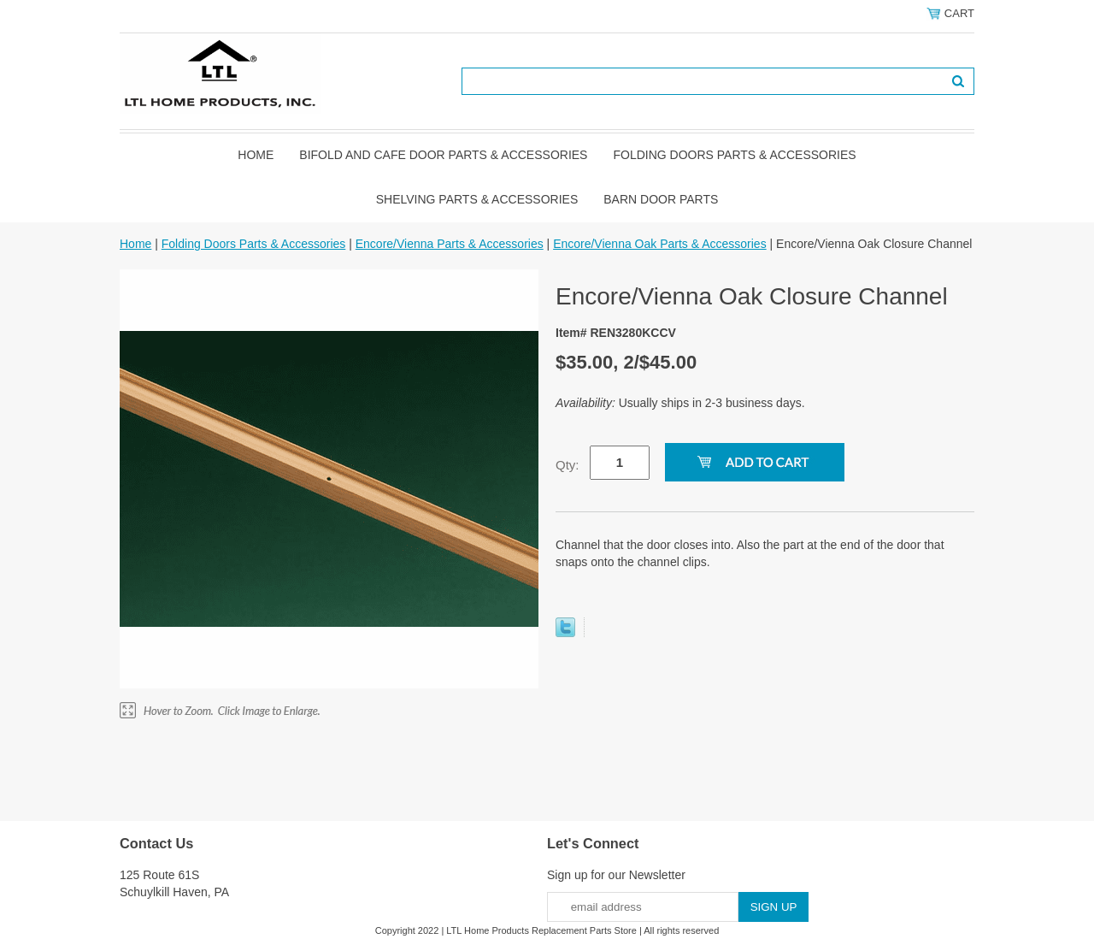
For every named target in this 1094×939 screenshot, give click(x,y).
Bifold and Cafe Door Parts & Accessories (443, 155)
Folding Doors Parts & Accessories (734, 155)
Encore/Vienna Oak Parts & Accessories (660, 244)
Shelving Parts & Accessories (477, 199)
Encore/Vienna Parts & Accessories (450, 244)
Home (256, 155)
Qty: (567, 465)
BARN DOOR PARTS (660, 199)
